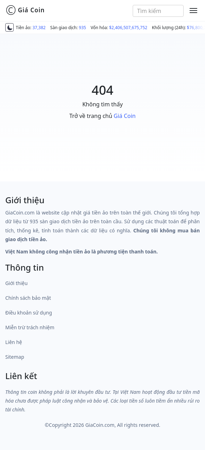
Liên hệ (13, 342)
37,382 (39, 28)
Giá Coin (25, 10)
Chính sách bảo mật (28, 298)
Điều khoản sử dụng (28, 312)
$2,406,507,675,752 (128, 28)
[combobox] (158, 11)
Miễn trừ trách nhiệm (29, 327)
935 (82, 28)
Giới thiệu (16, 283)
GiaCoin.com (99, 425)
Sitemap (14, 356)
